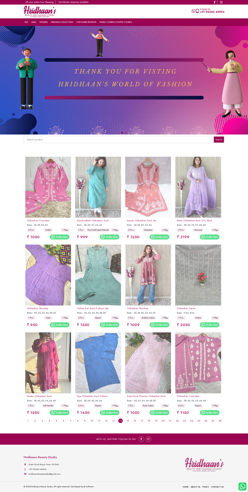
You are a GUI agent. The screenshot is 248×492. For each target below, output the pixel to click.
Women (43, 22)
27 (213, 421)
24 (191, 421)
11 (99, 421)
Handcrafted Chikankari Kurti (93, 223)
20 (163, 421)
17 (142, 421)
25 (198, 421)
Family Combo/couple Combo (116, 22)
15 (127, 421)
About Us (195, 487)
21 (170, 421)
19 (156, 421)
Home (186, 487)
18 (149, 421)
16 (134, 421)
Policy (205, 487)
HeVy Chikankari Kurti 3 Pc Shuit (194, 223)
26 (206, 421)
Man (33, 22)
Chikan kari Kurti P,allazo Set (92, 310)
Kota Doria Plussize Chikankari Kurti (146, 398)
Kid (26, 22)
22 (177, 421)
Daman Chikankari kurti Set (141, 223)
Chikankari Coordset (38, 223)
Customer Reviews (86, 22)
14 (120, 421)
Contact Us (217, 487)
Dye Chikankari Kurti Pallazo (92, 398)
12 (106, 421)
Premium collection (62, 22)
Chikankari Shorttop (37, 310)
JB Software (88, 486)
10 (92, 421)
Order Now (59, 239)
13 (113, 421)
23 (184, 421)
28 (220, 421)
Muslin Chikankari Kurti (39, 398)
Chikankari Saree (186, 310)
